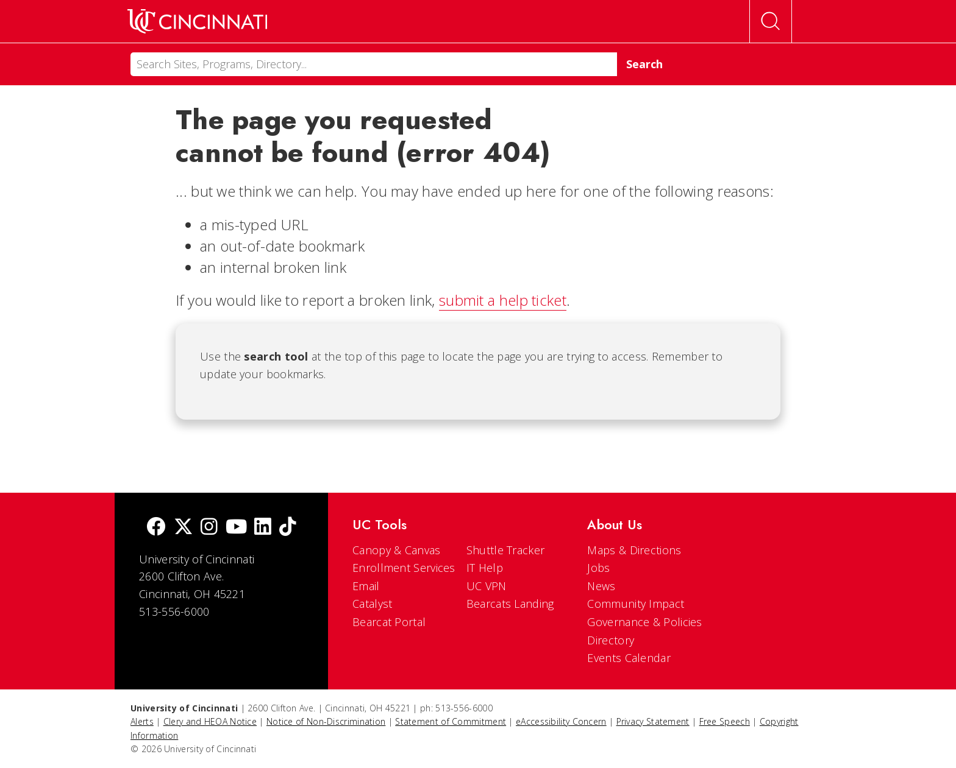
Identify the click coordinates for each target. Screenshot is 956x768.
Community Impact (635, 603)
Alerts (142, 721)
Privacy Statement (653, 721)
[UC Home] (197, 21)
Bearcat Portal (389, 622)
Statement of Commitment (450, 721)
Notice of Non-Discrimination (325, 721)
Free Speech (724, 721)
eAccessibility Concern (561, 721)
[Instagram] (209, 527)
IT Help (484, 567)
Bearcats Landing (510, 603)
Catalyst (372, 603)
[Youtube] (236, 527)
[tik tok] (287, 527)
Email (366, 586)
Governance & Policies (644, 622)
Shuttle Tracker (505, 550)
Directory (610, 640)
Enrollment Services (403, 567)
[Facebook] (156, 527)
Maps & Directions (634, 550)
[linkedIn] (262, 527)
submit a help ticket (502, 300)
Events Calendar (629, 657)
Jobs (598, 567)
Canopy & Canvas (396, 550)
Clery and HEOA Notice (210, 721)
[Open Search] (770, 21)
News (601, 586)
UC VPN (486, 586)
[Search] (373, 64)
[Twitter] (183, 527)
